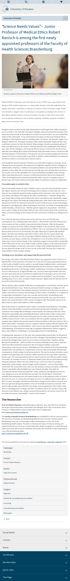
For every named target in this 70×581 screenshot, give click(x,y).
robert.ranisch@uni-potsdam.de (16, 412)
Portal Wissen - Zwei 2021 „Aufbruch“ (49, 442)
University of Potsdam (21, 9)
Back (7, 519)
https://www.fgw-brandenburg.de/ (14, 433)
